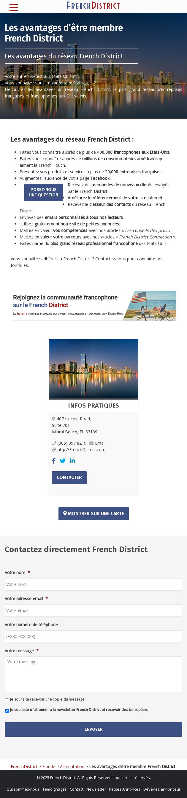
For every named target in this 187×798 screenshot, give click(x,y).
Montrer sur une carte (93, 513)
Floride (48, 766)
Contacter (69, 477)
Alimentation (72, 766)
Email (97, 443)
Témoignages (54, 789)
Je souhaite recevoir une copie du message (47, 699)
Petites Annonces (124, 789)
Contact (76, 789)
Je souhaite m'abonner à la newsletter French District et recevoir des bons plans (79, 709)
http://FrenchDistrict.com (78, 449)
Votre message (22, 650)
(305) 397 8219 (69, 443)
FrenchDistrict (24, 766)
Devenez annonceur (161, 789)
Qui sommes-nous (23, 789)
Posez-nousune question (43, 192)
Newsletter (96, 789)
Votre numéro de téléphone (31, 624)
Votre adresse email (26, 598)
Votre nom (17, 572)
